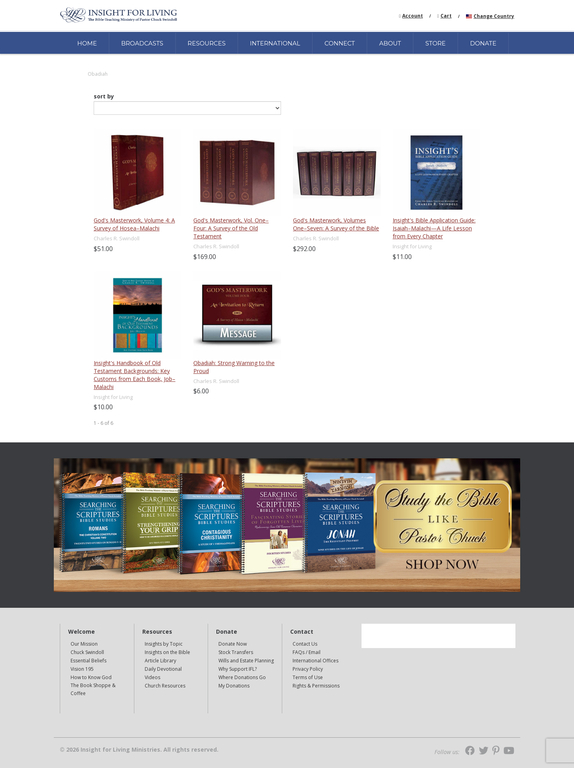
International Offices (315, 660)
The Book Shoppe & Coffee (93, 689)
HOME (87, 43)
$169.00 (204, 256)
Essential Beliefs (88, 660)
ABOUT (390, 43)
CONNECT (339, 43)
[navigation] (412, 15)
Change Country (494, 16)
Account (412, 15)
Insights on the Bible (167, 652)
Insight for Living (412, 246)
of (106, 423)
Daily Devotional (163, 669)
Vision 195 (82, 669)
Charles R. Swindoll (117, 238)
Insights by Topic (164, 643)
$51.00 (103, 248)
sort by (104, 96)
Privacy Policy (308, 669)
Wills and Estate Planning (246, 660)
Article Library (160, 660)
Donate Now (232, 643)
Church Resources (165, 685)
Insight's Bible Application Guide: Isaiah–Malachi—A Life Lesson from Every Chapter (434, 228)
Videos (152, 677)
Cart (446, 15)
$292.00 (304, 248)
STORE (435, 43)
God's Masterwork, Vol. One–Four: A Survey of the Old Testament (231, 228)
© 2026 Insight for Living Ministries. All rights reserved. (139, 749)
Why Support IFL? (237, 669)
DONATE (483, 43)
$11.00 (402, 256)
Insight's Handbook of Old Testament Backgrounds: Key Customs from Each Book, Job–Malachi (134, 375)
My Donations (234, 685)
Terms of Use (308, 677)
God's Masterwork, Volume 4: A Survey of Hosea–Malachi (134, 224)
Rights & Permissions (316, 685)
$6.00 (201, 391)
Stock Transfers (235, 652)
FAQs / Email (306, 652)
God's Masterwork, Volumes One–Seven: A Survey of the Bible (336, 224)
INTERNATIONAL (275, 43)
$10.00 (103, 407)
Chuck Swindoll (87, 652)
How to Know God (91, 677)
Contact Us (305, 643)
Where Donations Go (242, 677)
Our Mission (84, 643)
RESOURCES (207, 43)
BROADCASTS (142, 43)
